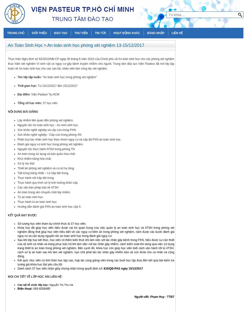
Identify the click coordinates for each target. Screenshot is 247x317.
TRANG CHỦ (15, 33)
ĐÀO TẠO (60, 33)
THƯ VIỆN (81, 33)
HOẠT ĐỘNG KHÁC (126, 33)
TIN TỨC (100, 33)
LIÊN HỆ (177, 33)
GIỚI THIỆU (39, 33)
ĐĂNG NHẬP (156, 33)
